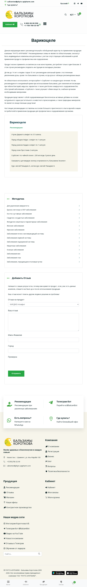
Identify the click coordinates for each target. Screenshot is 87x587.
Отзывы (8, 493)
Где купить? (11, 5)
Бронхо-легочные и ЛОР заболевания (43, 210)
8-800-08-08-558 (32, 23)
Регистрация (52, 452)
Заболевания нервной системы (43, 238)
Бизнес (49, 457)
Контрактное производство (17, 508)
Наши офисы (10, 503)
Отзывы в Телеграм (13, 544)
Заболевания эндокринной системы (43, 242)
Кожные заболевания (43, 250)
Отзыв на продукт (16, 300)
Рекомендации (11, 488)
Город (11, 346)
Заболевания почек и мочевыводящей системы (43, 234)
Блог (48, 462)
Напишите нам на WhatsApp (26, 422)
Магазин (8, 498)
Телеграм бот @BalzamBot (16, 529)
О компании (52, 447)
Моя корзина (52, 498)
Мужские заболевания (43, 230)
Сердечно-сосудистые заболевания (43, 218)
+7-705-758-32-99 (32, 25)
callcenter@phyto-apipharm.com (19, 2)
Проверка (12, 357)
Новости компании (13, 539)
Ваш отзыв (13, 311)
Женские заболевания (43, 226)
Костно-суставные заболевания (43, 214)
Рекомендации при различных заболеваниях (26, 406)
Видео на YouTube (13, 534)
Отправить (16, 374)
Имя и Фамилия (15, 335)
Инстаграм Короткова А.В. (16, 524)
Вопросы (50, 467)
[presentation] (25, 364)
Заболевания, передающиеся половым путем (43, 262)
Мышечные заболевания (43, 246)
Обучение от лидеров (14, 549)
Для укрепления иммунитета (43, 206)
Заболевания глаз (43, 258)
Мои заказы (51, 493)
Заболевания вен (43, 254)
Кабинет (10, 25)
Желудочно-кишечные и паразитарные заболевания (43, 222)
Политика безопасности (57, 472)
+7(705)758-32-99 (13, 462)
